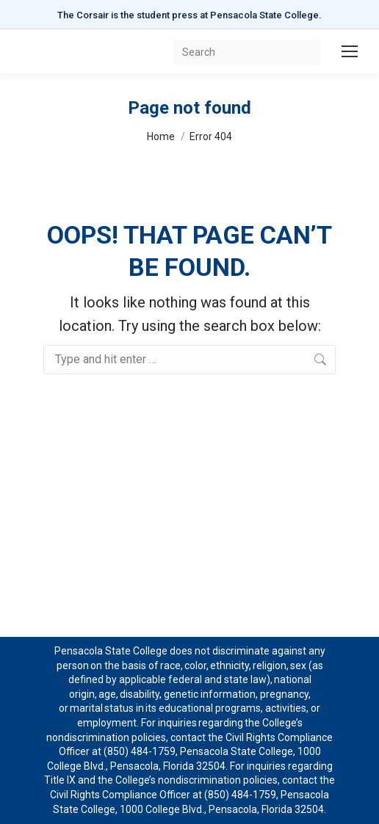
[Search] (246, 52)
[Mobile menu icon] (349, 51)
